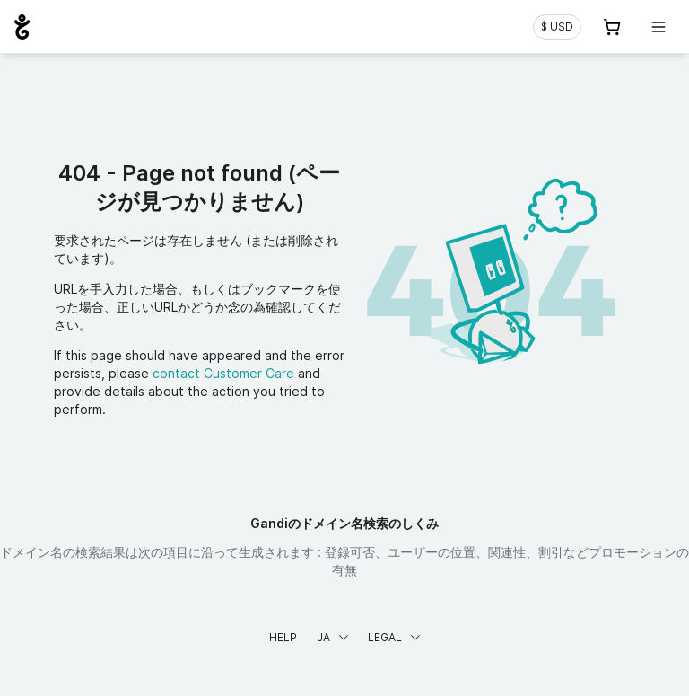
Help (283, 637)
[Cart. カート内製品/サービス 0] (612, 27)
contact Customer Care (223, 373)
